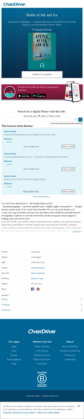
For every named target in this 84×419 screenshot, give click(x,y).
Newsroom (70, 355)
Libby (14, 346)
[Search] (80, 120)
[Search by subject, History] (42, 299)
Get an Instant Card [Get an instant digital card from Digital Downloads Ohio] (31, 147)
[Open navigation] (79, 4)
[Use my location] (76, 120)
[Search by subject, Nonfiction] (42, 310)
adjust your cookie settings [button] (48, 412)
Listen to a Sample (42, 74)
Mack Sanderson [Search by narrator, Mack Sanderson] (38, 273)
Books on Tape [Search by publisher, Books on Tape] (37, 278)
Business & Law (42, 355)
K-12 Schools (42, 351)
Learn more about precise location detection (66, 123)
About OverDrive (70, 346)
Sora (14, 351)
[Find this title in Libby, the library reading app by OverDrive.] (42, 91)
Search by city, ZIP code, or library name (42, 116)
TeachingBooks (14, 359)
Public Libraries (42, 346)
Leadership (70, 359)
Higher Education (42, 359)
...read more (76, 232)
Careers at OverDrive (70, 351)
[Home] (14, 4)
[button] (14, 342)
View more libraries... (42, 197)
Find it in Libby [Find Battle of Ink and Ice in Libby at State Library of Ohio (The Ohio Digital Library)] (68, 191)
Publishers (42, 363)
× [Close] (78, 406)
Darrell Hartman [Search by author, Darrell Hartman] (43, 29)
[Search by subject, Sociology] (42, 304)
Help (14, 363)
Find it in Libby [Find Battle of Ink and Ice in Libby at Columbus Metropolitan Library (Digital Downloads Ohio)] (68, 146)
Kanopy (14, 355)
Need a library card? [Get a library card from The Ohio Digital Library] (31, 191)
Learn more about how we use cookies (19, 412)
